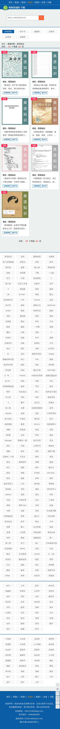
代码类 (37, 660)
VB (8, 294)
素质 (22, 424)
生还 (22, 435)
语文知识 (8, 521)
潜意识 (22, 262)
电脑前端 (37, 538)
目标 (37, 332)
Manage (8, 440)
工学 (22, 586)
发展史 (37, 343)
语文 (8, 629)
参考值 (37, 484)
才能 (22, 332)
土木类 (51, 655)
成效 (51, 359)
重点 (51, 294)
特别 (22, 370)
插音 (8, 473)
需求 (37, 289)
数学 (51, 623)
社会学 (8, 650)
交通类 (8, 644)
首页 (10, 2)
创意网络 (8, 424)
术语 (22, 489)
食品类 (37, 655)
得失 (8, 446)
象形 (22, 570)
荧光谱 (8, 370)
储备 (22, 478)
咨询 (51, 408)
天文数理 (22, 554)
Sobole (8, 413)
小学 (37, 682)
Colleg (51, 354)
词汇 (8, 467)
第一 (51, 538)
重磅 (22, 327)
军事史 (51, 402)
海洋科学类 (8, 365)
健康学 (22, 655)
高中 (8, 682)
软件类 (51, 586)
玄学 (22, 613)
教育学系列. (37, 354)
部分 (37, 467)
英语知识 (8, 256)
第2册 (8, 435)
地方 (37, 565)
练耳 (51, 262)
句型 (8, 511)
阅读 (22, 311)
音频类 (22, 37)
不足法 (22, 457)
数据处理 (22, 559)
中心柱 (8, 397)
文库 (22, 677)
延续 (51, 289)
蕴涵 (51, 462)
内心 (22, 359)
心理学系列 (51, 413)
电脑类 (8, 591)
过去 (37, 500)
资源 (8, 505)
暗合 (8, 478)
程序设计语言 (51, 392)
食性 (37, 457)
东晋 (37, 570)
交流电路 (8, 548)
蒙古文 (51, 467)
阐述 (8, 570)
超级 (22, 565)
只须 (22, 278)
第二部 (8, 543)
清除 (22, 494)
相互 (22, 348)
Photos (22, 375)
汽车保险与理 (51, 543)
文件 (51, 284)
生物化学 (8, 343)
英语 (37, 623)
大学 (22, 300)
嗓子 (22, 402)
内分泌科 (51, 516)
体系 (37, 262)
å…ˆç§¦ (51, 554)
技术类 (37, 602)
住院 (22, 256)
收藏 (22, 629)
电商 (22, 671)
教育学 (51, 596)
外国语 (51, 650)
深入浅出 (8, 419)
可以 (51, 381)
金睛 (22, 413)
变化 (8, 462)
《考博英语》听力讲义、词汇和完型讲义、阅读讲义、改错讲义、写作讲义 (44, 181)
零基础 (51, 576)
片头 (51, 343)
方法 (51, 321)
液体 (37, 489)
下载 (37, 273)
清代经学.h (51, 489)
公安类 (22, 639)
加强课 (22, 273)
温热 (51, 316)
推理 (22, 607)
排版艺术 (51, 570)
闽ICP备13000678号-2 (29, 722)
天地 (8, 500)
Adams (8, 494)
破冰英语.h (8, 484)
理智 (51, 559)
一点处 (51, 273)
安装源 (22, 430)
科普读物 (37, 532)
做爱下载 (51, 451)
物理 (22, 623)
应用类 (8, 37)
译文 (37, 451)
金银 (51, 505)
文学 (37, 596)
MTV (8, 586)
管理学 (51, 591)
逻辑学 (22, 650)
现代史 (37, 419)
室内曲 (8, 489)
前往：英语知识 (9, 82)
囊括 (8, 332)
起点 (8, 348)
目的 (37, 511)
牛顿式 (22, 419)
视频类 (37, 31)
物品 (51, 435)
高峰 (22, 473)
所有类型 (8, 31)
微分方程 (37, 370)
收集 (8, 273)
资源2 (23, 2)
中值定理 (22, 500)
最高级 (22, 316)
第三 (37, 392)
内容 (51, 494)
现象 (8, 451)
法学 (8, 607)
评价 (37, 397)
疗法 (8, 565)
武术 (22, 602)
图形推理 (37, 256)
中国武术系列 (36, 375)
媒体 (22, 386)
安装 (37, 413)
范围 (37, 462)
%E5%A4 (51, 305)
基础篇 (22, 289)
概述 (22, 538)
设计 (8, 677)
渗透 (22, 267)
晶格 (22, 338)
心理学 (8, 613)
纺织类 (8, 655)
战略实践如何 (51, 375)
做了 (37, 543)
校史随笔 (37, 278)
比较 (51, 430)
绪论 (37, 521)
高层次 (8, 559)
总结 (22, 354)
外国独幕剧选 (8, 386)
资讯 (37, 666)
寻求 (37, 386)
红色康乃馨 (51, 511)
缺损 (51, 311)
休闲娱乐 (22, 666)
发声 (22, 521)
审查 (22, 516)
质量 (51, 338)
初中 (22, 682)
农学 (8, 596)
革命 (37, 365)
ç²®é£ (8, 576)
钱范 (37, 559)
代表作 (8, 338)
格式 (51, 386)
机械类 (8, 660)
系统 (37, 294)
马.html (37, 300)
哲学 (37, 613)
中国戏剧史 (8, 516)
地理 (37, 618)
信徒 (22, 511)
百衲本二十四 (8, 457)
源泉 (8, 327)
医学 (37, 586)
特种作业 (37, 311)
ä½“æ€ (22, 294)
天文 (51, 613)
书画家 (51, 256)
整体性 (51, 446)
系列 (37, 316)
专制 (37, 348)
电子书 (22, 31)
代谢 (37, 381)
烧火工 (37, 516)
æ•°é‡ (8, 381)
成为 (37, 494)
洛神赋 (51, 565)
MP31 (22, 548)
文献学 (37, 284)
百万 (8, 278)
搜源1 (30, 2)
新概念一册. (22, 440)
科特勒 (51, 365)
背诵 (8, 532)
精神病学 (22, 462)
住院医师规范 (36, 408)
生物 (51, 618)
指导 (51, 478)
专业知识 (22, 392)
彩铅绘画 (51, 267)
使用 (22, 576)
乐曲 (22, 343)
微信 (51, 671)
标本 (22, 451)
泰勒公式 (37, 305)
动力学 (8, 305)
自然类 (37, 639)
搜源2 (37, 2)
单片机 (8, 671)
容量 (8, 527)
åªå (8, 375)
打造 (51, 548)
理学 (8, 392)
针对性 (37, 473)
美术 (51, 607)
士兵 (22, 484)
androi (8, 311)
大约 (51, 521)
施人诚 (37, 267)
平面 (22, 446)
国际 (22, 365)
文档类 (51, 31)
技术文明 (37, 440)
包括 (51, 457)
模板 (8, 666)
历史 (51, 440)
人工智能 (37, 644)
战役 (51, 527)
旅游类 (51, 644)
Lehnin (37, 554)
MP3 (37, 629)
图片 (37, 677)
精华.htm (22, 505)
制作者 (8, 267)
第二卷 (8, 408)
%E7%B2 (51, 370)
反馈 (43, 2)
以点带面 (37, 527)
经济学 (8, 602)
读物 (37, 671)
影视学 (37, 650)
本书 (37, 338)
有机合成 (51, 532)
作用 (37, 505)
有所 (8, 538)
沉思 (37, 548)
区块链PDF (8, 300)
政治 (22, 618)
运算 (51, 300)
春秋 (22, 305)
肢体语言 (51, 397)
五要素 (8, 321)
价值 (37, 430)
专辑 (8, 316)
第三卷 (8, 284)
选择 (22, 467)
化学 (8, 623)
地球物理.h (51, 424)
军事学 (22, 591)
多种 (37, 478)
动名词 (37, 576)
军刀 (22, 543)
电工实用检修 (8, 262)
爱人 (22, 527)
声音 (37, 321)
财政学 (22, 660)
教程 (51, 660)
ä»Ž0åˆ (51, 348)
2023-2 (37, 424)
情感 (51, 327)
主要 (22, 408)
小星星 (22, 532)
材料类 (51, 639)
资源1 (17, 2)
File (36, 359)
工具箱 (51, 500)
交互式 (37, 402)
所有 (37, 435)
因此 (22, 321)
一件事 (37, 327)
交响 (22, 381)
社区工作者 (22, 284)
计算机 (8, 639)
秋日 (51, 419)
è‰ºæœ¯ (51, 473)
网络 (51, 666)
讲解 (8, 430)
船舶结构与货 (8, 359)
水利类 (22, 644)
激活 (8, 554)
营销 (37, 607)
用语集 (51, 484)
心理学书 (37, 446)
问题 (49, 2)
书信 (22, 397)
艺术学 (37, 591)
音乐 (51, 602)
